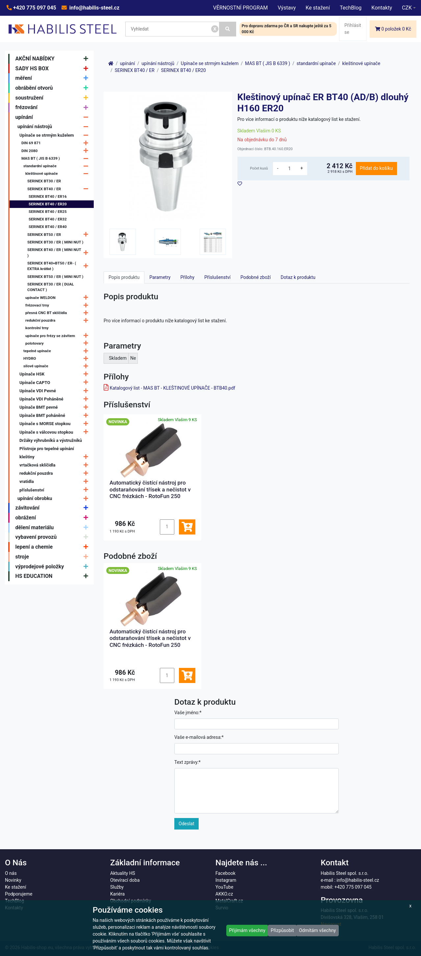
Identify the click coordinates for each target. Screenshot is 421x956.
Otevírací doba (125, 880)
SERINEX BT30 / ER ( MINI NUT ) (55, 242)
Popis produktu (124, 277)
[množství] (289, 168)
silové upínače (57, 366)
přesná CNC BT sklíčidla (58, 313)
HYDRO (57, 358)
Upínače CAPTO (55, 382)
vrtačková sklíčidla (55, 465)
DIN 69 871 (56, 143)
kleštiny (55, 457)
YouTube (224, 887)
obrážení (53, 518)
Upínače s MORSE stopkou (55, 424)
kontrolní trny (37, 328)
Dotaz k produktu (298, 277)
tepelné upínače (57, 351)
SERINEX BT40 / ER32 (48, 219)
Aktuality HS (122, 873)
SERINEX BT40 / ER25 (48, 211)
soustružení (53, 98)
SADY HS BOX (53, 69)
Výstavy (287, 8)
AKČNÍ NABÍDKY (53, 59)
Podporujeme (18, 894)
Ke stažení (318, 8)
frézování (53, 108)
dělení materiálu (53, 528)
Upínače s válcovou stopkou (55, 432)
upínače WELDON (58, 298)
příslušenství (55, 490)
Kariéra (117, 894)
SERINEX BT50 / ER (59, 235)
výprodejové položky (53, 567)
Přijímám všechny (247, 930)
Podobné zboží (255, 277)
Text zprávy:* (187, 762)
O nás (11, 873)
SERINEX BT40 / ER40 (48, 226)
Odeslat (186, 823)
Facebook (225, 873)
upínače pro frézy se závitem (58, 336)
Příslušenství (217, 277)
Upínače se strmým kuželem (55, 135)
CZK (407, 8)
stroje (53, 557)
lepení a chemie (53, 547)
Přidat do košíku (376, 168)
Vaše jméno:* (188, 712)
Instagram (225, 880)
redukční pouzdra (58, 320)
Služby (117, 887)
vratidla (55, 482)
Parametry (159, 277)
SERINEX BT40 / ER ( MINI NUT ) (59, 253)
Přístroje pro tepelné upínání (46, 448)
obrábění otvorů (53, 88)
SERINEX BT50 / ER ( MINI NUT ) (55, 276)
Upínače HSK (55, 374)
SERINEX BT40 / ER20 (48, 204)
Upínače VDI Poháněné (55, 399)
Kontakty (381, 8)
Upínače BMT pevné (55, 407)
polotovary (58, 343)
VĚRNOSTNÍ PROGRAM (240, 8)
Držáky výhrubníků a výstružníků (50, 440)
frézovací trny (58, 305)
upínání (53, 117)
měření (53, 78)
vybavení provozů (53, 537)
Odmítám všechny (317, 930)
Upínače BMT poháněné (55, 415)
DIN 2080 (56, 151)
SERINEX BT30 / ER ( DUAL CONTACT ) (50, 287)
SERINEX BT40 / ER (59, 189)
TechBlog (350, 8)
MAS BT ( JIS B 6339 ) (56, 158)
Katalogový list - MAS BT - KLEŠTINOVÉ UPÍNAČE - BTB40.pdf (172, 388)
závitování (53, 508)
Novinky (13, 880)
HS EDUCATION (53, 576)
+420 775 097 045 (34, 8)
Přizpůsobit (282, 930)
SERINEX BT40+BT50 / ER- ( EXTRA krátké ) (59, 266)
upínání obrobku (54, 498)
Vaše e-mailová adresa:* (199, 737)
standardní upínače (57, 166)
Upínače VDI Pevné (55, 391)
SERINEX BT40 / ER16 (48, 196)
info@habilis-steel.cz (93, 8)
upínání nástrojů (54, 126)
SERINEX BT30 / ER (44, 181)
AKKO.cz (224, 894)
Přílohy (187, 277)
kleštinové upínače (58, 173)
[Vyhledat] (227, 29)
